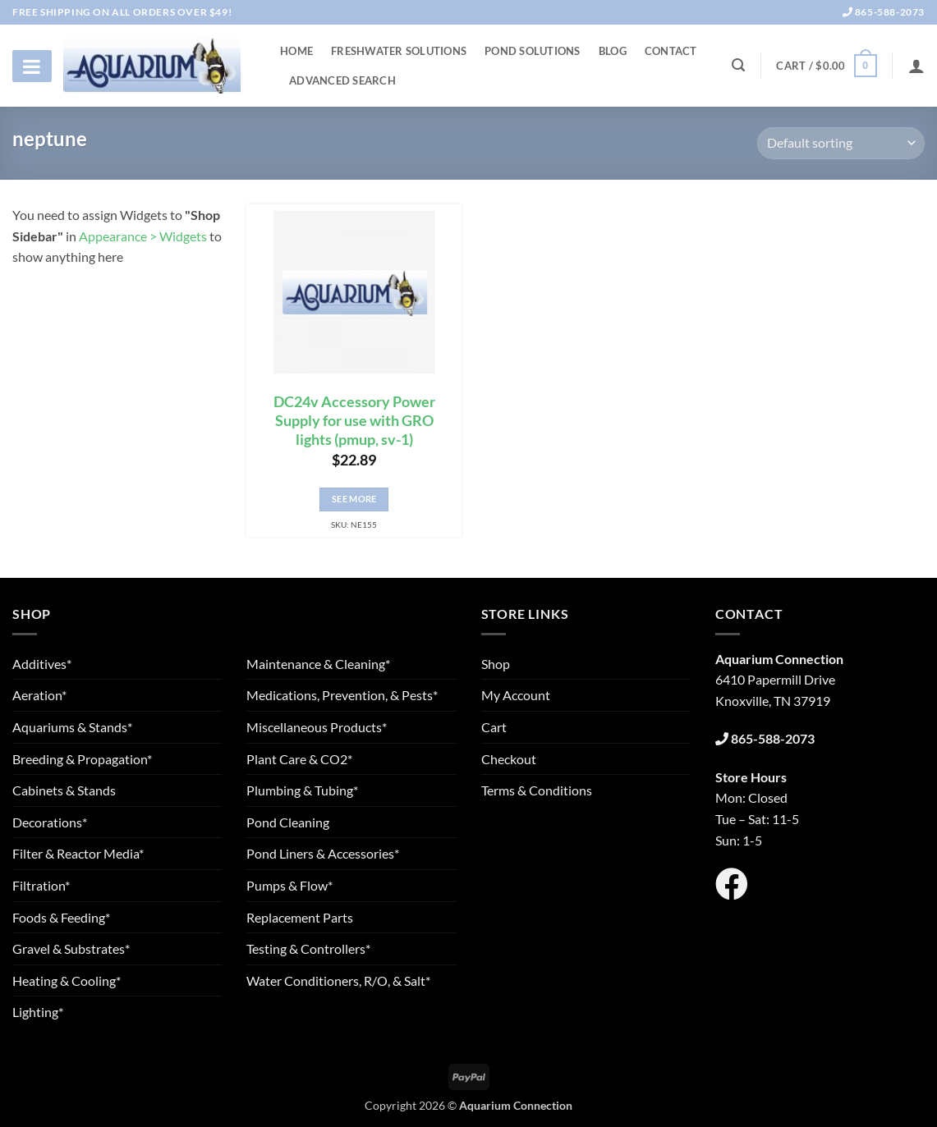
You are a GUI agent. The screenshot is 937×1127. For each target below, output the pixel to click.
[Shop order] (841, 143)
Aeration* (39, 695)
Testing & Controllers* (308, 948)
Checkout (508, 759)
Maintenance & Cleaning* (318, 663)
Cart (494, 727)
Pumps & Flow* (289, 885)
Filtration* (41, 885)
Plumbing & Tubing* (302, 790)
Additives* (41, 663)
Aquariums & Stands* (72, 727)
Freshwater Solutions (398, 50)
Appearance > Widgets (143, 236)
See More (354, 498)
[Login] (916, 66)
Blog (613, 50)
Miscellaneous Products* (316, 727)
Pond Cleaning (287, 822)
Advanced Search (342, 80)
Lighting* (37, 1011)
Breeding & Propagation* (82, 759)
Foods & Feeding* (61, 917)
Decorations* (49, 822)
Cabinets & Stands (64, 790)
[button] (826, 66)
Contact (671, 50)
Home (296, 50)
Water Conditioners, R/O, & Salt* (338, 980)
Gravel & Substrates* (71, 948)
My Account (515, 695)
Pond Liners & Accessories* (322, 853)
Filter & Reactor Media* (78, 853)
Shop (495, 663)
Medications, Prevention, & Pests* (342, 695)
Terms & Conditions (536, 790)
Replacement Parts (299, 917)
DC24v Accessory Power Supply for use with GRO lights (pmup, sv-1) (354, 420)
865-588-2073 (884, 12)
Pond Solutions (533, 50)
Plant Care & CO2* (299, 759)
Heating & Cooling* (66, 980)
